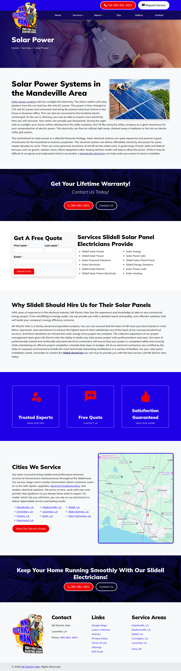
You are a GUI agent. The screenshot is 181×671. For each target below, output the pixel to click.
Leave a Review (101, 629)
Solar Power (41, 48)
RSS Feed (97, 651)
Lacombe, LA (50, 511)
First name (21, 245)
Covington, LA (25, 511)
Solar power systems (24, 101)
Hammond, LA (25, 520)
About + (98, 15)
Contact (159, 15)
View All (136, 649)
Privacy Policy (100, 638)
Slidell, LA (74, 507)
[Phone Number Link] (90, 406)
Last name (52, 245)
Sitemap (96, 647)
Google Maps (99, 625)
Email (18, 256)
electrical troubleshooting (65, 486)
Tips (119, 15)
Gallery (139, 15)
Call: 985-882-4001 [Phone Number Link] (118, 5)
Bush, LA (47, 516)
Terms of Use (99, 642)
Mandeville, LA (25, 507)
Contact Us (106, 205)
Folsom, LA (23, 516)
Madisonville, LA (52, 507)
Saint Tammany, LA (79, 516)
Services (26, 48)
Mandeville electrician (92, 153)
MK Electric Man (30, 666)
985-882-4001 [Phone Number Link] (79, 205)
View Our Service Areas (31, 528)
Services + (78, 15)
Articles (96, 634)
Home (58, 15)
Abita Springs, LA (78, 511)
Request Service (154, 5)
